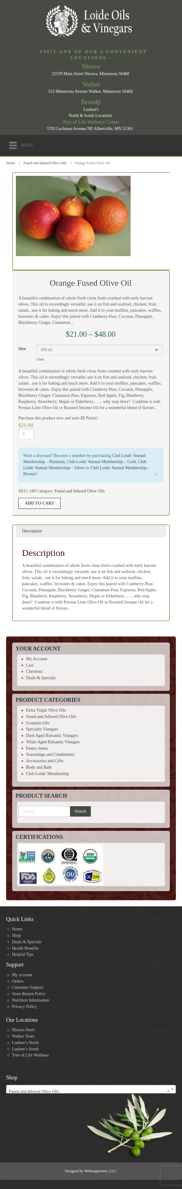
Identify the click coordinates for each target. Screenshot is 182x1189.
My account (22, 975)
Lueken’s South (25, 1049)
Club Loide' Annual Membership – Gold (101, 461)
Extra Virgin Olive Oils (46, 710)
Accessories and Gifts (44, 761)
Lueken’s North (25, 1042)
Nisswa (91, 66)
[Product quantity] (26, 434)
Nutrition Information (30, 1000)
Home (10, 163)
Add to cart (39, 503)
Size (22, 348)
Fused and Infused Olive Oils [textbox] (89, 1091)
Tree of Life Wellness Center (91, 122)
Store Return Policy (29, 993)
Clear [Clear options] (40, 359)
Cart (29, 665)
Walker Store (23, 1036)
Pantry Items (37, 748)
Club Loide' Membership (47, 773)
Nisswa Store (23, 1030)
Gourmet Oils (38, 723)
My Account (36, 659)
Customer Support (27, 987)
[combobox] (91, 1089)
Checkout (34, 671)
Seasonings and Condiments (50, 754)
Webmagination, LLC (100, 1171)
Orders (18, 981)
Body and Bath (39, 767)
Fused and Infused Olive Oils (45, 163)
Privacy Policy (24, 1006)
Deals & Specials (40, 678)
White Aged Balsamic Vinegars (53, 742)
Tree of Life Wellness (30, 1055)
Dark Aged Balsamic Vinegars (52, 735)
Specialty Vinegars (42, 729)
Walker (91, 84)
